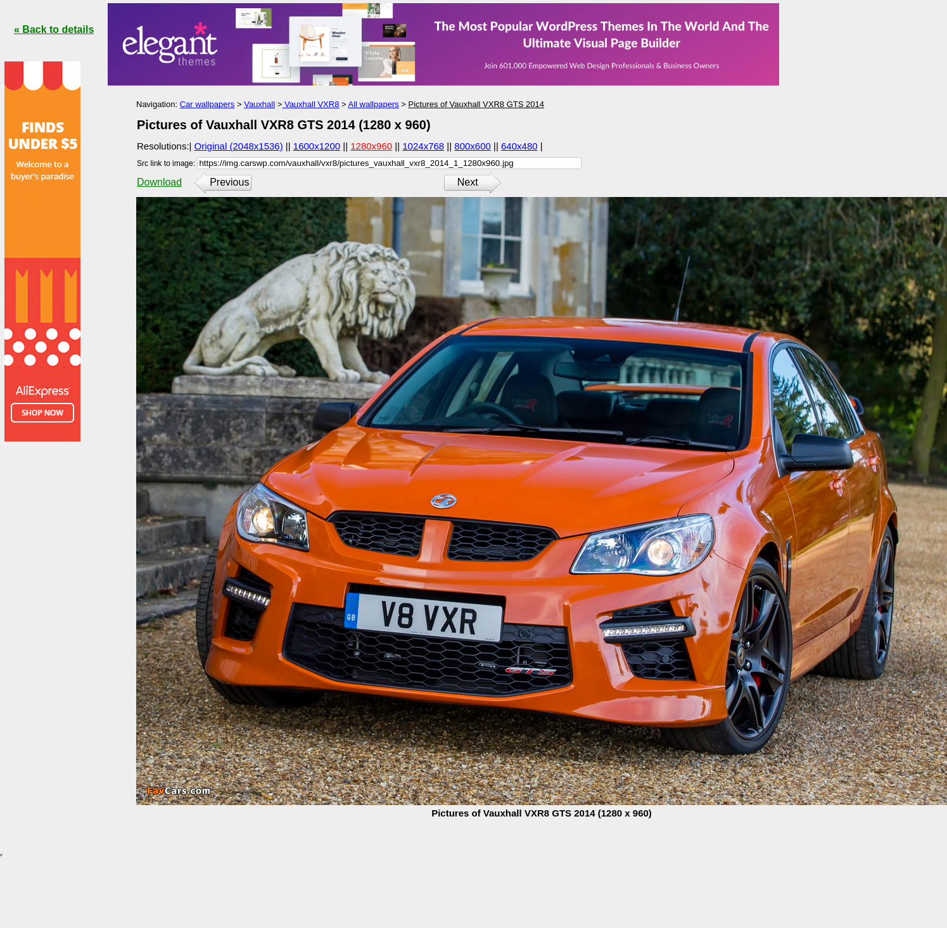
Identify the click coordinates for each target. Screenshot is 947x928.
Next (467, 182)
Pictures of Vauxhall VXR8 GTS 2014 (476, 104)
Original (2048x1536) (238, 146)
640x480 (519, 146)
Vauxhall (259, 104)
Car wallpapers (207, 104)
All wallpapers (373, 104)
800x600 (472, 146)
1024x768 (423, 146)
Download (159, 182)
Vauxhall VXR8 (310, 104)
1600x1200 (316, 146)
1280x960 (371, 146)
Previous (229, 182)
